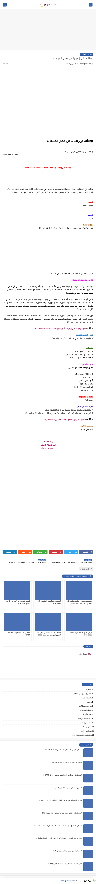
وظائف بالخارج (87, 54)
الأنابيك (88, 690)
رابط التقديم (48, 441)
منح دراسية (87, 727)
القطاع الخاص (86, 698)
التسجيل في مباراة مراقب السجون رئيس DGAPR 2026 (63, 775)
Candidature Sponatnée (81, 735)
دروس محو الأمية (85, 706)
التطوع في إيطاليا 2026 (82, 694)
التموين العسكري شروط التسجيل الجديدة (68, 788)
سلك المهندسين (85, 710)
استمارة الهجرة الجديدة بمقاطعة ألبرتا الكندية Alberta (63, 750)
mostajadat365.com (68, 881)
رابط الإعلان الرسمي (48, 445)
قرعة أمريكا (86, 714)
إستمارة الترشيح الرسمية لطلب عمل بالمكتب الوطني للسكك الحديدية (58, 826)
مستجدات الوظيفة (84, 718)
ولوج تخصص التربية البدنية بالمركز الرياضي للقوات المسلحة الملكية (59, 838)
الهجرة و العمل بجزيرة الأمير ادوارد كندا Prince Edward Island (60, 328)
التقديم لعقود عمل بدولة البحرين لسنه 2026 (67, 762)
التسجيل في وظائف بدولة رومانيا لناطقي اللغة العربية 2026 (62, 813)
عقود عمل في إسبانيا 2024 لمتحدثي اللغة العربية (65, 419)
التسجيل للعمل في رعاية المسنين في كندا (67, 851)
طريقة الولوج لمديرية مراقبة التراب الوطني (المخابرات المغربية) (60, 800)
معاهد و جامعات (85, 723)
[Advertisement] (48, 30)
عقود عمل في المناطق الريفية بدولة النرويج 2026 (65, 863)
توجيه (89, 702)
